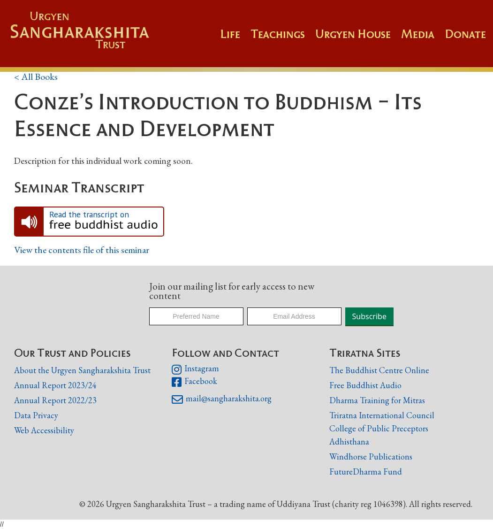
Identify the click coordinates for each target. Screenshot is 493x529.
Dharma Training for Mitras (377, 400)
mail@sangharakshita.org (222, 399)
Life (230, 34)
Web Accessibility (44, 430)
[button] (282, 38)
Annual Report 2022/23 (55, 400)
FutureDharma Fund (365, 471)
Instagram (195, 369)
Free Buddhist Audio (365, 385)
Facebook (194, 382)
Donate (465, 34)
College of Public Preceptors (378, 429)
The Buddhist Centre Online (379, 370)
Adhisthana (349, 441)
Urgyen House (353, 34)
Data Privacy (36, 415)
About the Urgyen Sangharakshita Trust (82, 370)
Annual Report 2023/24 (55, 385)
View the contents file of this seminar (81, 249)
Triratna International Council (381, 415)
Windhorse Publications (370, 456)
